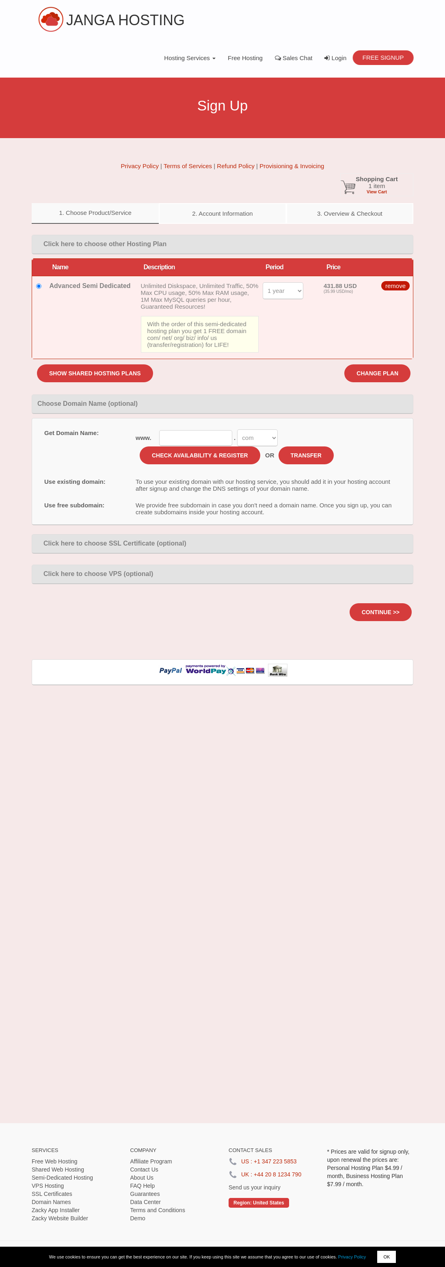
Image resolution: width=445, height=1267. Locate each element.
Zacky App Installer (56, 1210)
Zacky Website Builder (60, 1218)
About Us (142, 1177)
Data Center (145, 1202)
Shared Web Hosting (58, 1169)
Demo (137, 1218)
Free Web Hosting (55, 1161)
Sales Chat (294, 57)
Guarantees (145, 1194)
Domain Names (51, 1202)
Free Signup (383, 57)
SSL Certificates (52, 1194)
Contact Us (144, 1169)
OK (386, 1256)
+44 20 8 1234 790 (277, 1174)
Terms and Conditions (157, 1210)
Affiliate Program (151, 1161)
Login (335, 57)
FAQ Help (142, 1186)
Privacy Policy (352, 1256)
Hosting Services (190, 57)
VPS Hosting (48, 1186)
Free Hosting (245, 57)
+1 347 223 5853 (275, 1161)
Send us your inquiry (255, 1187)
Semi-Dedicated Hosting (62, 1177)
